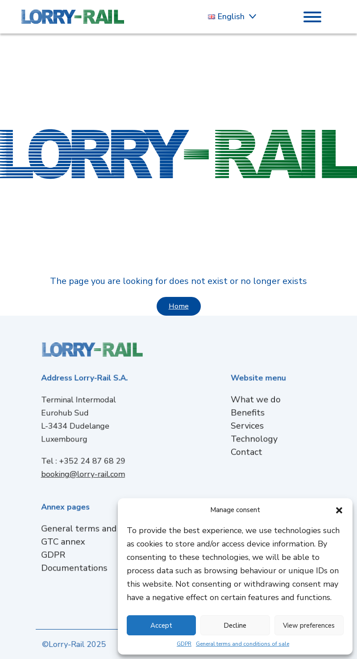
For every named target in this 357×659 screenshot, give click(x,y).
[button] (339, 509)
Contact (247, 450)
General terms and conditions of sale (242, 643)
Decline (235, 625)
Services (248, 425)
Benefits (248, 413)
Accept (161, 625)
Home (179, 306)
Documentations (76, 566)
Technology (254, 438)
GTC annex (66, 541)
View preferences (309, 625)
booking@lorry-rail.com (85, 472)
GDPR (184, 643)
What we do (256, 400)
